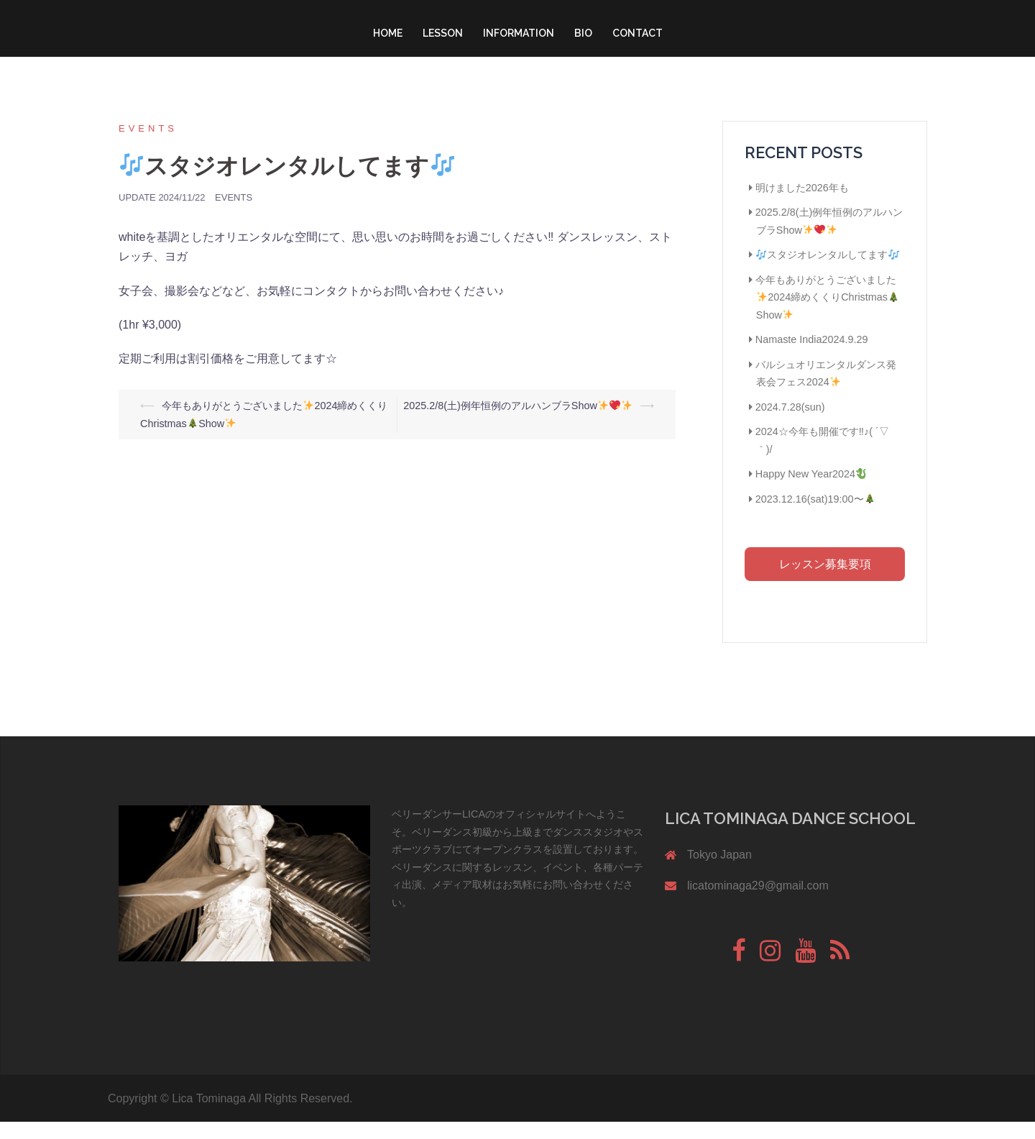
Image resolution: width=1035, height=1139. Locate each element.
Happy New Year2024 (811, 491)
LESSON (443, 33)
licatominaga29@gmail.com (758, 903)
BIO (583, 33)
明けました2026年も (802, 205)
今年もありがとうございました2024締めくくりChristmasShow (827, 314)
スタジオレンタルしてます (827, 272)
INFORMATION (518, 33)
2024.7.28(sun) (790, 424)
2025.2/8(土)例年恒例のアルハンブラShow (517, 423)
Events (148, 145)
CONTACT (637, 33)
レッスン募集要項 (825, 581)
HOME (387, 33)
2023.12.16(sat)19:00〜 (815, 516)
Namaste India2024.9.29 (811, 356)
